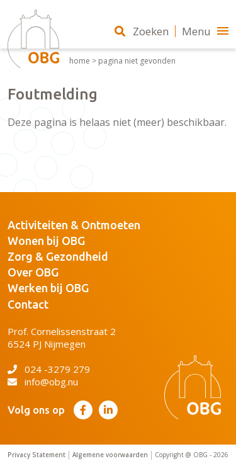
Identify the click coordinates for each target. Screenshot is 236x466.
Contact (28, 304)
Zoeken (142, 31)
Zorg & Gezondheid (58, 256)
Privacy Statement (36, 455)
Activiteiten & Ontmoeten (74, 225)
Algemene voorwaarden (110, 455)
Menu (205, 31)
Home (79, 61)
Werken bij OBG (48, 287)
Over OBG (33, 272)
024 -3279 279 (49, 369)
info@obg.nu (43, 381)
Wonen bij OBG (46, 240)
